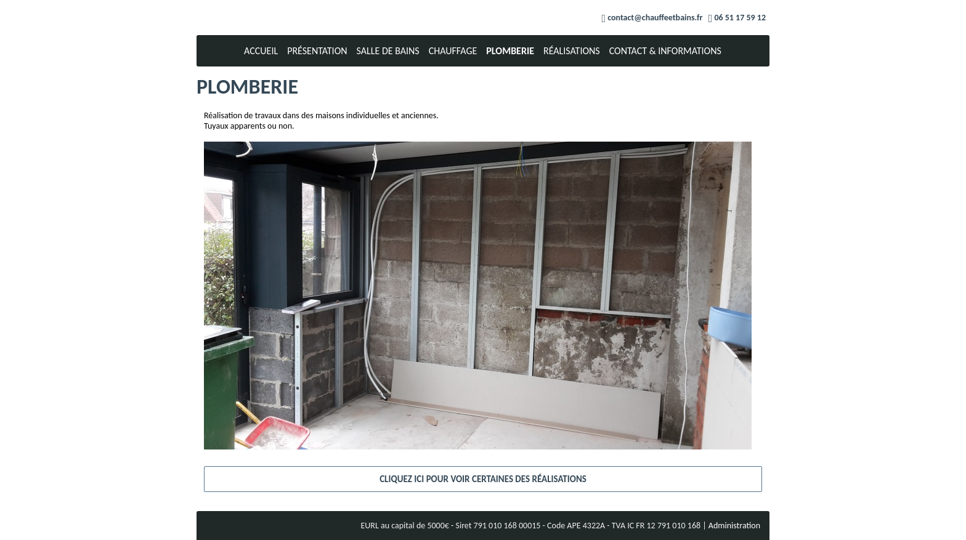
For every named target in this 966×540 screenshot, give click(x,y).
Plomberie (510, 51)
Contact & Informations (665, 51)
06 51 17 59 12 (740, 17)
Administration (734, 525)
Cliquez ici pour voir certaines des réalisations (483, 479)
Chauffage (453, 51)
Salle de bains (388, 51)
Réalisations (571, 51)
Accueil (261, 51)
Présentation (317, 51)
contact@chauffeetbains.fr (654, 17)
